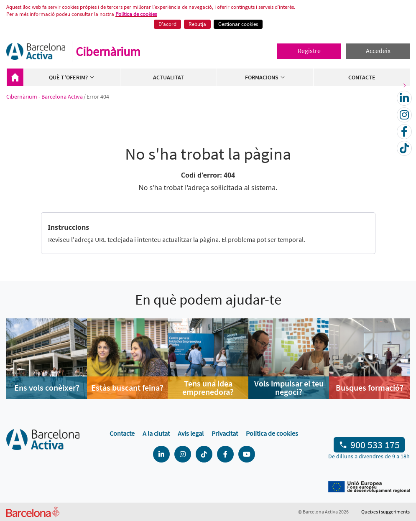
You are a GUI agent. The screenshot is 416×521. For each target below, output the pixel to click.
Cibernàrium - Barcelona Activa (15, 77)
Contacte (361, 77)
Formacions (265, 77)
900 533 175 (375, 444)
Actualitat (168, 77)
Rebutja (197, 24)
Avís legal (191, 433)
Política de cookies (136, 14)
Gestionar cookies (238, 24)
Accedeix (378, 50)
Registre (309, 50)
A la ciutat (156, 433)
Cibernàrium (108, 51)
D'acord (167, 24)
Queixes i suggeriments (385, 511)
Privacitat (225, 433)
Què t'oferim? (72, 77)
